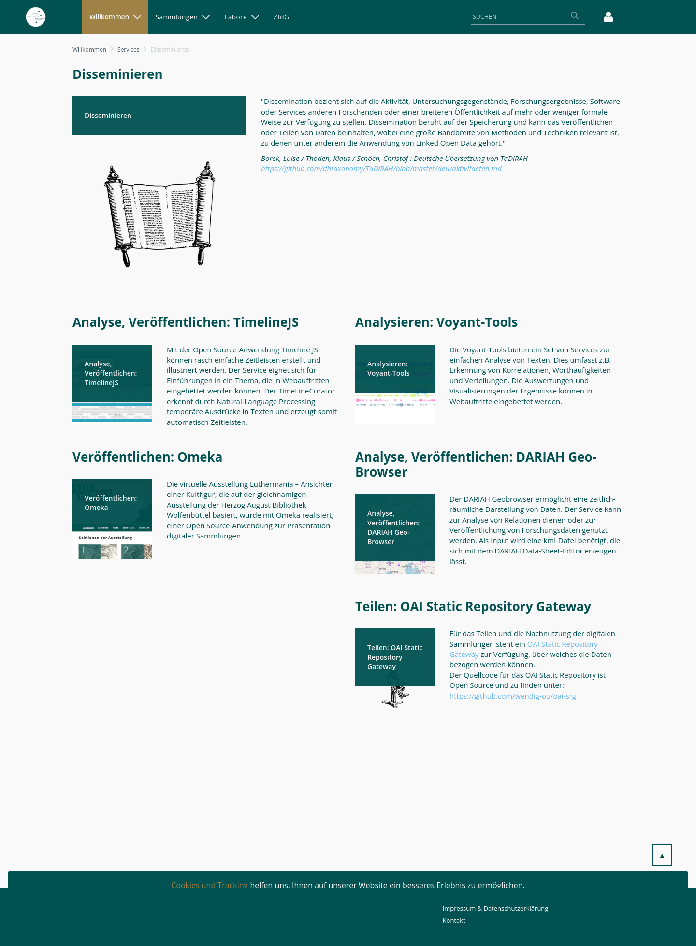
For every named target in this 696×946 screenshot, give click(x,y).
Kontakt (454, 920)
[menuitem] (115, 17)
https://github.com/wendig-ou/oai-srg (513, 695)
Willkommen (89, 49)
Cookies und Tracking (209, 885)
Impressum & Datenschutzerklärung (496, 908)
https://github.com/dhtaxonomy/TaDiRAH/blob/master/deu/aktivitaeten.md (381, 168)
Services (128, 49)
